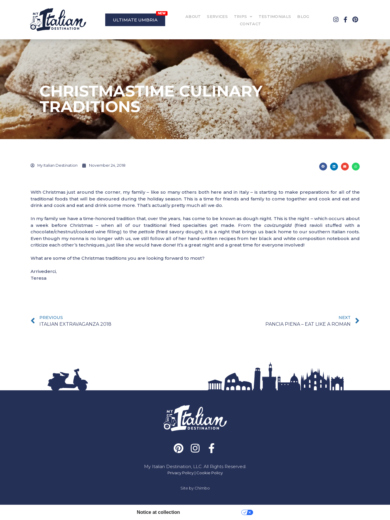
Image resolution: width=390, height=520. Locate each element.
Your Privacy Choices (213, 512)
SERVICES (217, 16)
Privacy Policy (181, 472)
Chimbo (202, 488)
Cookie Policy (209, 472)
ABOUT (193, 16)
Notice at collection (158, 512)
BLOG (303, 16)
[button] (323, 166)
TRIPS (243, 16)
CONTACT (250, 23)
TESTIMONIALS (275, 16)
